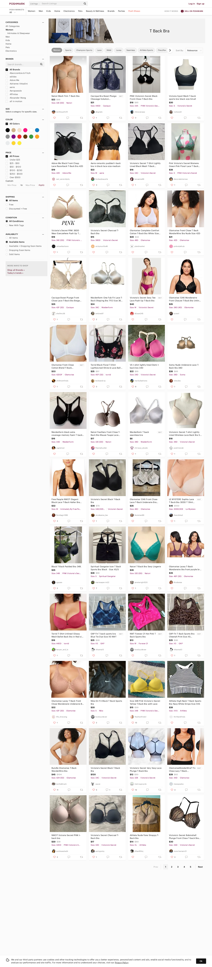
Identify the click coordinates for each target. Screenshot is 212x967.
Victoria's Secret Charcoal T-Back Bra (105, 232)
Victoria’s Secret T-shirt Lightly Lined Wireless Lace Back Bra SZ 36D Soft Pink (185, 434)
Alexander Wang (16, 97)
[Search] (62, 3)
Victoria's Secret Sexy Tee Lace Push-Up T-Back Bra (142, 299)
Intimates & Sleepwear (18, 33)
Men (41, 11)
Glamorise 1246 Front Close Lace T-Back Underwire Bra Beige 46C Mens (143, 501)
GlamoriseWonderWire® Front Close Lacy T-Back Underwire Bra (182, 769)
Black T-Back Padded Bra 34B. (66, 566)
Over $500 (13, 177)
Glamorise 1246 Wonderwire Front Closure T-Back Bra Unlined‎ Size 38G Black (185, 299)
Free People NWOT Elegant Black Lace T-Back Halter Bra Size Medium (66, 501)
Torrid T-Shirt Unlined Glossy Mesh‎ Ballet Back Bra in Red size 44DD (68, 635)
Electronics (69, 11)
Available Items (15, 242)
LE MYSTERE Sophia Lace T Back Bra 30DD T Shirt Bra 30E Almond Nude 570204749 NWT (181, 501)
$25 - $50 (13, 163)
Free (10, 204)
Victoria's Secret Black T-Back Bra (105, 501)
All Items (12, 200)
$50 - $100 (13, 166)
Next (200, 867)
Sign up (200, 3)
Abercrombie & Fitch (18, 73)
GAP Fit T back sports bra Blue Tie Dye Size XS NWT (103, 635)
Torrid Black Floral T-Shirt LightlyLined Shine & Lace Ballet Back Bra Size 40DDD (107, 366)
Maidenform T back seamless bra (139, 433)
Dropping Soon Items (18, 250)
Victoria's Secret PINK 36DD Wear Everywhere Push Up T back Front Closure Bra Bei (65, 232)
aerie (10, 87)
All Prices (12, 156)
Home (57, 11)
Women (31, 11)
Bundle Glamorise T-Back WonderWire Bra (64, 769)
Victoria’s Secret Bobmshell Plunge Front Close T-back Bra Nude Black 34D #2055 (184, 837)
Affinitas (12, 94)
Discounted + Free (16, 208)
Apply (41, 185)
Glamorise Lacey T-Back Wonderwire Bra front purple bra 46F (185, 568)
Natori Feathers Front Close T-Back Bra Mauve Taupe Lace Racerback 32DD (105, 434)
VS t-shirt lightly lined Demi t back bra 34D (144, 366)
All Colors (13, 123)
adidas (11, 76)
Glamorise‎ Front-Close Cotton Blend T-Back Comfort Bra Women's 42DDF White (63, 366)
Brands (111, 11)
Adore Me (12, 80)
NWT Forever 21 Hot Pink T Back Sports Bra (143, 635)
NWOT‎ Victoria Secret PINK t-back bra (66, 836)
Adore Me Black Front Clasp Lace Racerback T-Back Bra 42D (67, 165)
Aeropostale (14, 90)
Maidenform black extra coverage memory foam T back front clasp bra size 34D (67, 434)
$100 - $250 (14, 170)
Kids (48, 11)
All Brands (13, 69)
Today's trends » (15, 273)
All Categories (13, 26)
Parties (121, 11)
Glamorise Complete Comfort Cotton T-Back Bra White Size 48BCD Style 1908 (144, 232)
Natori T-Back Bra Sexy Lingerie (145, 566)
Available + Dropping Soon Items (24, 246)
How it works (171, 11)
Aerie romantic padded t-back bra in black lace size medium (106, 165)
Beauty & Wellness (95, 11)
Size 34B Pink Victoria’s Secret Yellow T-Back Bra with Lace (145, 702)
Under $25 (13, 159)
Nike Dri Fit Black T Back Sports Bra (106, 702)
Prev (156, 867)
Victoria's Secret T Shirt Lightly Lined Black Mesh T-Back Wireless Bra (145, 165)
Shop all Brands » (16, 270)
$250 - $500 (14, 174)
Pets (80, 11)
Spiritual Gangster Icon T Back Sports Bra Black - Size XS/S (106, 568)
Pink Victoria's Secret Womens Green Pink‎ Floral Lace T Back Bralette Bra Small (184, 165)
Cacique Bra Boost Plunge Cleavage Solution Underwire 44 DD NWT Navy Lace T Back (103, 97)
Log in (192, 3)
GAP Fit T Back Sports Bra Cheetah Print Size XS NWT (181, 635)
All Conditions (15, 221)
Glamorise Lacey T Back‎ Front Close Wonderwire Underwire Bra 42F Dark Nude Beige (68, 702)
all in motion (14, 101)
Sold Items (13, 254)
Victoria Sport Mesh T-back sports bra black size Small (182, 97)
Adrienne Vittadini (17, 83)
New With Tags (15, 225)
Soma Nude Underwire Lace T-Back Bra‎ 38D (184, 366)
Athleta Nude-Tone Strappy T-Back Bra (144, 836)
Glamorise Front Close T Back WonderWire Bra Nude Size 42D (184, 232)
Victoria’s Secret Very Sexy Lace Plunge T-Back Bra (146, 769)
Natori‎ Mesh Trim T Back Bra (66, 96)
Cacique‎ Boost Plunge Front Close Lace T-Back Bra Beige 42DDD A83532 (66, 299)
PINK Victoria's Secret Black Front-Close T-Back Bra (143, 97)
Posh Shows (134, 11)
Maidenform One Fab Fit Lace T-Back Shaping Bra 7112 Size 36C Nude (107, 299)
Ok (201, 961)
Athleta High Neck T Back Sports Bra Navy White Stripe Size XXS (185, 702)
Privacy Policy (121, 962)
